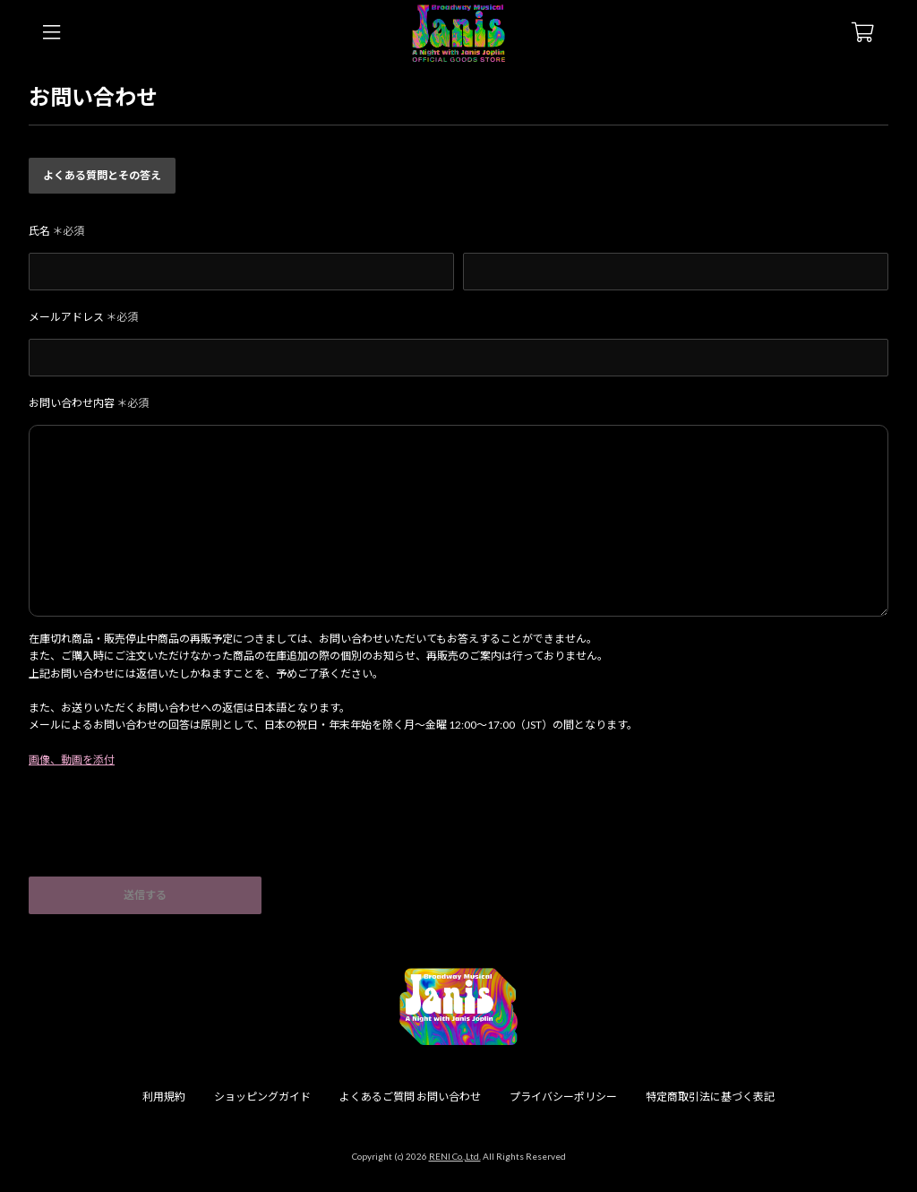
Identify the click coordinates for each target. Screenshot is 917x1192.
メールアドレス (83, 317)
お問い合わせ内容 (89, 403)
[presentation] (165, 833)
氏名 (56, 231)
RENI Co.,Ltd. (455, 1156)
